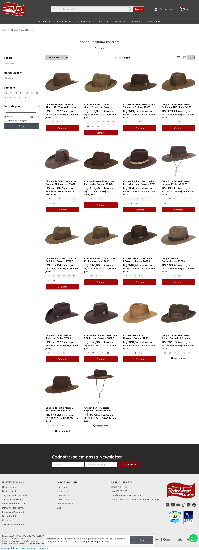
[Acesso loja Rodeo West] (163, 9)
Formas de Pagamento (13, 511)
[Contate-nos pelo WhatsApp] (193, 538)
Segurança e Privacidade (14, 495)
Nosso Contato (9, 516)
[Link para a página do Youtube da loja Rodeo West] (178, 505)
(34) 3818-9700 (119, 487)
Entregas (6, 520)
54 (49, 199)
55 (92, 122)
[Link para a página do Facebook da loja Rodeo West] (173, 505)
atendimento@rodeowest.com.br (127, 495)
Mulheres (62, 21)
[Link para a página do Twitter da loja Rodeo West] (189, 505)
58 (108, 122)
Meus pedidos (63, 495)
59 (113, 122)
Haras (118, 21)
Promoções (154, 21)
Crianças (82, 21)
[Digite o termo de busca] (88, 9)
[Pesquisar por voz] (129, 9)
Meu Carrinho (63, 499)
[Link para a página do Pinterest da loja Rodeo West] (194, 505)
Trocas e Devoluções (12, 499)
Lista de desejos (65, 503)
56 (98, 122)
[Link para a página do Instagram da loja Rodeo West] (168, 505)
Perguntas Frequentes (13, 507)
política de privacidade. (97, 541)
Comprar (62, 128)
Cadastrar (129, 464)
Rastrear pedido (10, 491)
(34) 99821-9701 (120, 491)
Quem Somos (9, 487)
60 (88, 126)
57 (103, 122)
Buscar (138, 9)
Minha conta (63, 491)
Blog (59, 507)
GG (63, 122)
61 (93, 126)
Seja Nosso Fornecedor (13, 524)
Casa (135, 21)
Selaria (101, 21)
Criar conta (62, 487)
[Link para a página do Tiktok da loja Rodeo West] (183, 505)
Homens (42, 21)
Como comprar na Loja (13, 503)
